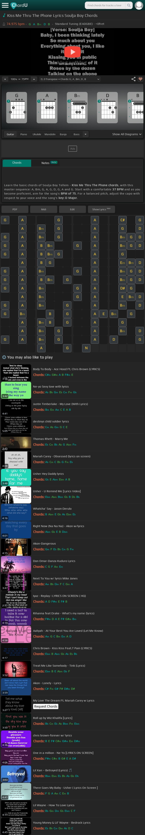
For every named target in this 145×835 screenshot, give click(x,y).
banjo (63, 134)
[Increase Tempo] (34, 79)
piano (23, 134)
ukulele (37, 134)
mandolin (50, 134)
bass (76, 134)
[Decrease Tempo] (5, 79)
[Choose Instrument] (85, 134)
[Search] (128, 5)
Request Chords (45, 706)
